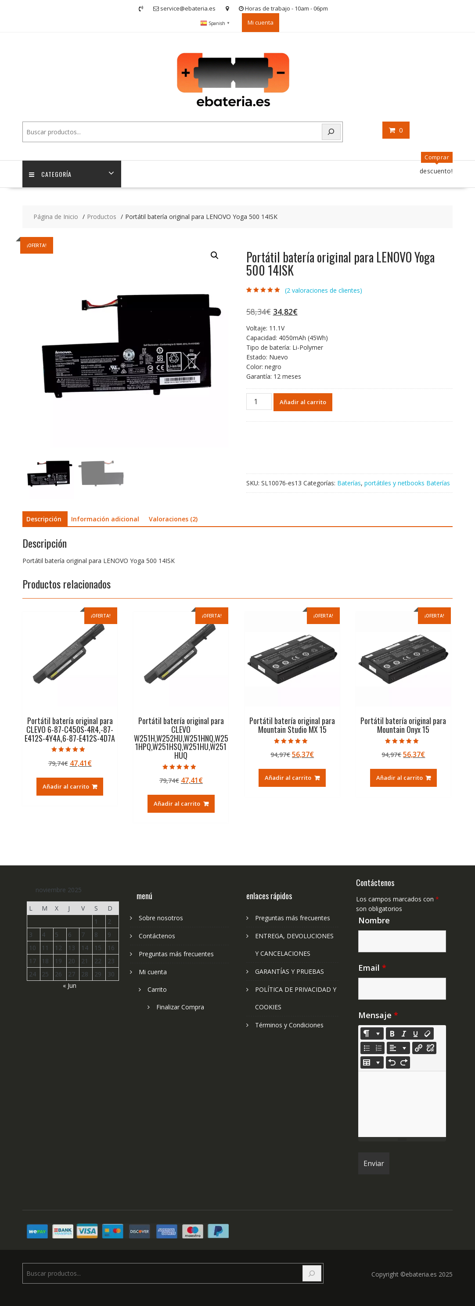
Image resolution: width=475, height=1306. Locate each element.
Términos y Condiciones (289, 1025)
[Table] (372, 1062)
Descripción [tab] (43, 519)
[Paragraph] (398, 1048)
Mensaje (378, 1015)
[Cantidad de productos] (259, 401)
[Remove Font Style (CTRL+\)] (427, 1033)
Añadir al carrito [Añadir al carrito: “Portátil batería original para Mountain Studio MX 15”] (288, 778)
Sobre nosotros (161, 918)
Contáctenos (157, 936)
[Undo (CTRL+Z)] (392, 1062)
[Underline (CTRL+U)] (416, 1033)
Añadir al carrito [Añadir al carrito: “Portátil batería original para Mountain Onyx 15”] (399, 778)
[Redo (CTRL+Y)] (404, 1062)
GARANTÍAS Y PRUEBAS (289, 971)
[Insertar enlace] (418, 1048)
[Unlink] (430, 1048)
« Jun (69, 985)
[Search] (331, 132)
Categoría (50, 174)
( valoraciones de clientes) (323, 290)
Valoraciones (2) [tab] (173, 519)
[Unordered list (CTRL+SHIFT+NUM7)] (366, 1048)
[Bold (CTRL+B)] (392, 1033)
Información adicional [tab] (105, 519)
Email (372, 967)
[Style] (372, 1033)
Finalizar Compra (180, 1007)
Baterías (349, 483)
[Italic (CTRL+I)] (404, 1033)
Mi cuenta (260, 22)
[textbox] (402, 1104)
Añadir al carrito (303, 402)
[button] (215, 255)
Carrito (157, 989)
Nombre (374, 920)
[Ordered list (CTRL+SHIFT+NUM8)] (378, 1048)
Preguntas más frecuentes (176, 954)
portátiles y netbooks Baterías (407, 483)
